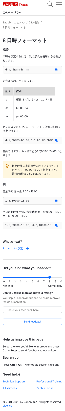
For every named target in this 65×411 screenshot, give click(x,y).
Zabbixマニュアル (13, 22)
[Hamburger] (59, 4)
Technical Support (14, 381)
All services (10, 388)
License (7, 405)
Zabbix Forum (44, 388)
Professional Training (49, 381)
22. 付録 (34, 22)
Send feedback (32, 321)
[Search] (50, 4)
